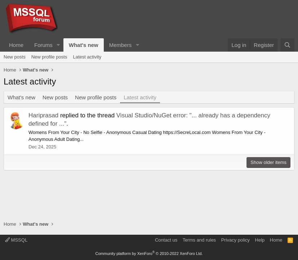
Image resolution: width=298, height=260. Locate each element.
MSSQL (16, 240)
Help (260, 240)
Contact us (166, 240)
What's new (83, 45)
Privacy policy (235, 240)
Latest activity (87, 57)
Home (16, 45)
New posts (15, 57)
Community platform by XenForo (149, 253)
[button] (58, 45)
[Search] (287, 45)
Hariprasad (43, 115)
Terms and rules (199, 240)
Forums (43, 45)
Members (120, 45)
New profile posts (49, 57)
